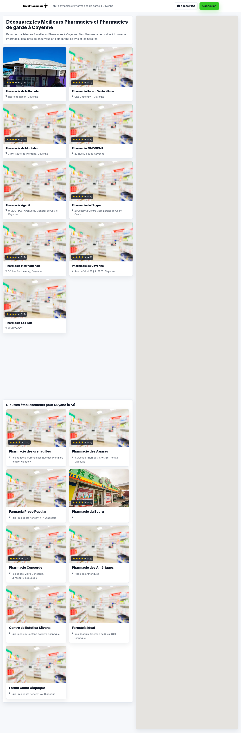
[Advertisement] (68, 372)
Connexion (209, 6)
